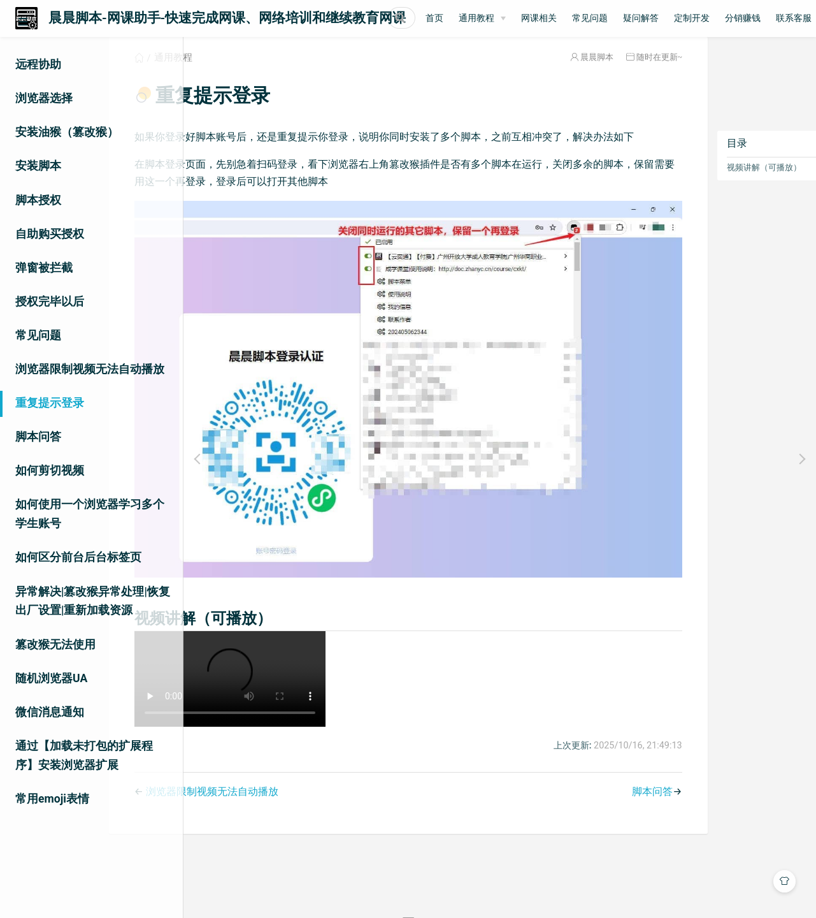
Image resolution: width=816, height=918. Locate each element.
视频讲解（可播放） (713, 182)
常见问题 (691, 18)
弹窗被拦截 (44, 267)
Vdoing (453, 885)
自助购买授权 (49, 234)
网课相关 (640, 18)
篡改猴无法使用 (55, 644)
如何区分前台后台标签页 (78, 557)
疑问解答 (742, 18)
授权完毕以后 (49, 301)
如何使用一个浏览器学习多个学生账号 (89, 514)
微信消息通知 (49, 712)
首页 (536, 18)
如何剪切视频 (49, 470)
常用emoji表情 (52, 798)
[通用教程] (583, 18)
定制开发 (793, 18)
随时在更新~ (608, 72)
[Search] (452, 18)
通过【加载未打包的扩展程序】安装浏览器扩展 (84, 755)
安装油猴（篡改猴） (66, 132)
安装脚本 (38, 165)
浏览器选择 (44, 98)
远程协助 (38, 64)
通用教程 (578, 18)
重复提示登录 (49, 403)
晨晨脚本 (545, 72)
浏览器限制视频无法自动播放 (89, 369)
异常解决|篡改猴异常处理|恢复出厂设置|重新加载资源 (92, 601)
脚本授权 (38, 200)
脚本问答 (38, 436)
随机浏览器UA (51, 678)
